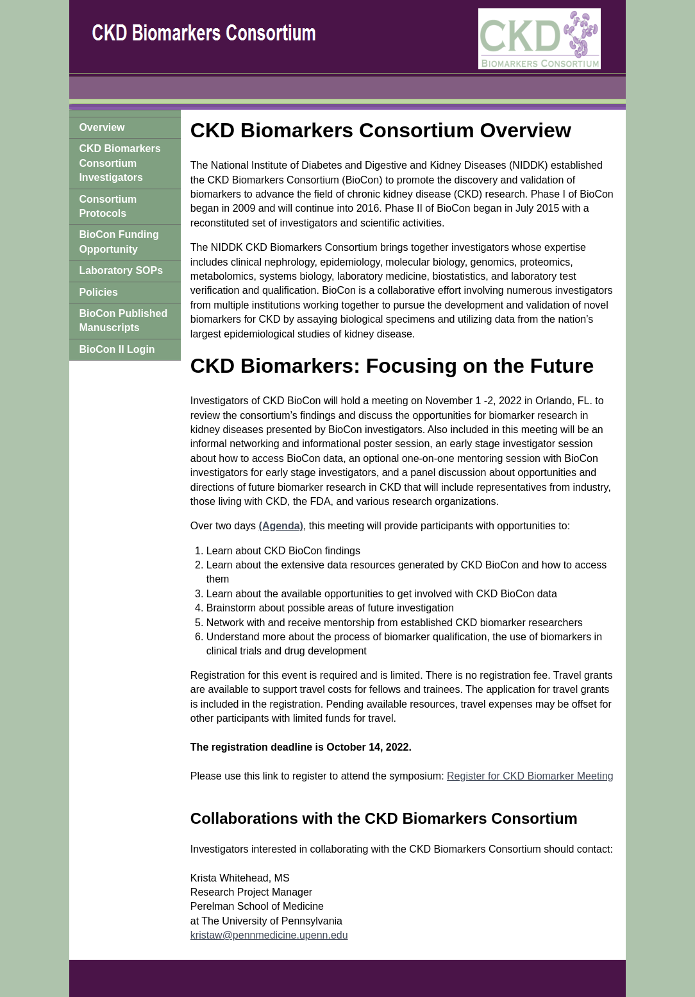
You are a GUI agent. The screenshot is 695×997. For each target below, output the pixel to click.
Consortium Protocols (108, 206)
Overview (101, 127)
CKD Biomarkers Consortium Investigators (119, 163)
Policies (98, 292)
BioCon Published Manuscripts (123, 320)
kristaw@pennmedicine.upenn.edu (269, 935)
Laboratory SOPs (121, 270)
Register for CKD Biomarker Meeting (530, 776)
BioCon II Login (117, 349)
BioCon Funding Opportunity (118, 241)
